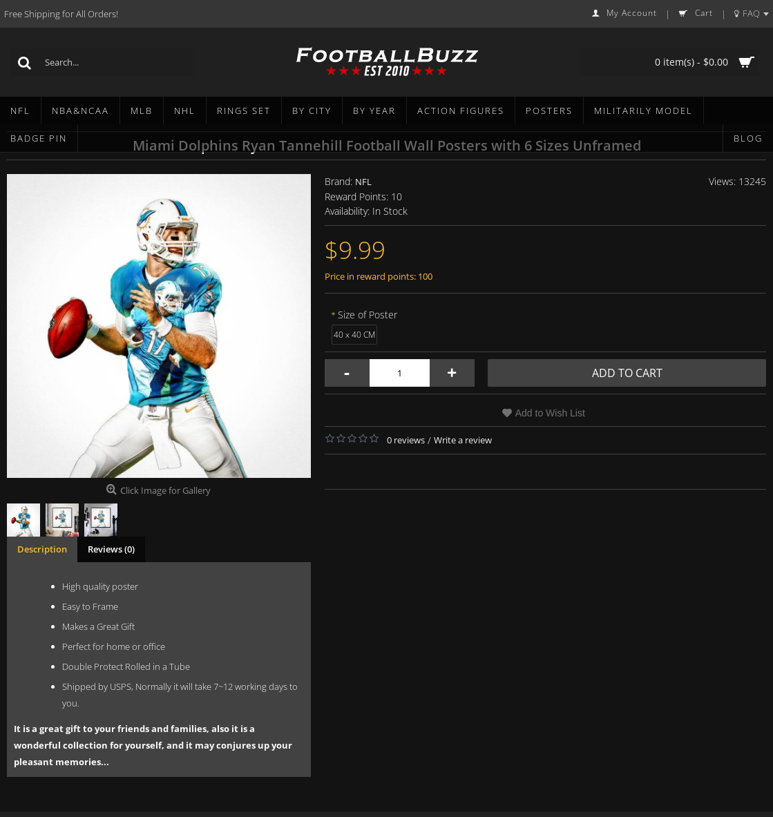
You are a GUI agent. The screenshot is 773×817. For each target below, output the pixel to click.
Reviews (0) (111, 549)
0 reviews (406, 440)
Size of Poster (367, 314)
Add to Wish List (550, 413)
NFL (363, 181)
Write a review (463, 440)
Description (42, 549)
